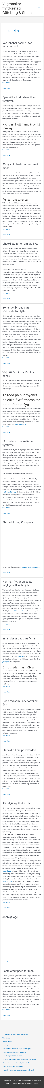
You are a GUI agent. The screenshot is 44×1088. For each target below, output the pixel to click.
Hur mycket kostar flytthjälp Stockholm (16, 1063)
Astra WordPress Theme (29, 1083)
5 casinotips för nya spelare (12, 1056)
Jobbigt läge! (10, 917)
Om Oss (5, 1045)
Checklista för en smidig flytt (20, 243)
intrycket (21, 656)
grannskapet (7, 871)
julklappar (5, 662)
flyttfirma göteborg (9, 492)
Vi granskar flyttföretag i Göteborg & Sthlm (17, 8)
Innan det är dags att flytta (18, 638)
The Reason (6, 1038)
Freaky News (7, 1041)
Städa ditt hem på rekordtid (19, 750)
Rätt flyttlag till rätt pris (16, 803)
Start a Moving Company (17, 522)
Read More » (6, 88)
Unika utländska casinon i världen (14, 1052)
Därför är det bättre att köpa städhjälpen (16, 1048)
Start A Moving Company (31, 567)
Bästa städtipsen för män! (18, 971)
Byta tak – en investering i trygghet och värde (18, 1070)
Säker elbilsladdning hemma (12, 1066)
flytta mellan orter (20, 424)
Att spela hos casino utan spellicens (15, 1034)
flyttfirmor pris (7, 881)
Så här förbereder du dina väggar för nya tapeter (19, 1059)
